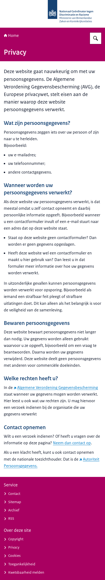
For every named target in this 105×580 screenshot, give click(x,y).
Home (11, 35)
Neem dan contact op (72, 442)
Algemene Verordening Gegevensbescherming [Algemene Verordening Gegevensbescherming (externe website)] (56, 387)
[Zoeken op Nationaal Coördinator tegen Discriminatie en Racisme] (95, 38)
